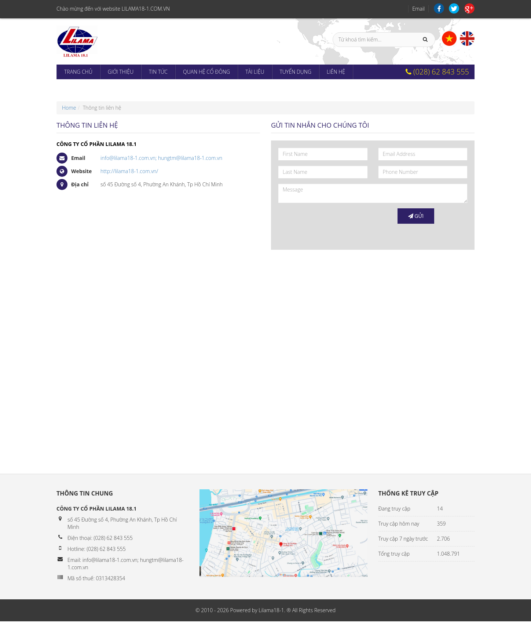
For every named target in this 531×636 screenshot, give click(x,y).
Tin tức (158, 71)
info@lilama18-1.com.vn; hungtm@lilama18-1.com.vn (161, 157)
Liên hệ (336, 71)
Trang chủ (78, 71)
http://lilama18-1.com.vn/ (129, 171)
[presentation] (334, 222)
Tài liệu (254, 71)
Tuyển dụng (295, 71)
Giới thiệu (120, 71)
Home (69, 107)
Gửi (416, 215)
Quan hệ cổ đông (206, 71)
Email (418, 8)
